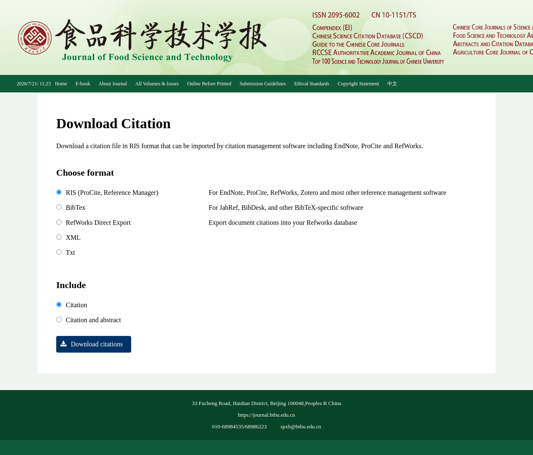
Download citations (89, 344)
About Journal (113, 84)
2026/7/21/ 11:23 (34, 84)
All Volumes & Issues (157, 84)
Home (61, 84)
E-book (82, 84)
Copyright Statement (358, 84)
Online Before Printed (209, 84)
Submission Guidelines (262, 84)
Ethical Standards (311, 84)
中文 (392, 84)
